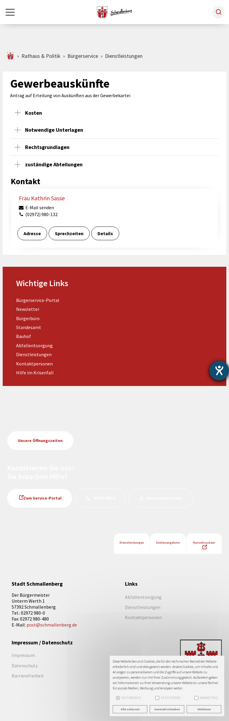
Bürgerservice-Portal (37, 300)
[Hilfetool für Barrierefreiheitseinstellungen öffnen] (219, 370)
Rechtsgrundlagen (47, 147)
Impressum (23, 655)
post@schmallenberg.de (52, 625)
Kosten (33, 112)
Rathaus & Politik (41, 55)
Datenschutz (25, 666)
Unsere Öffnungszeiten (40, 440)
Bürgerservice (82, 55)
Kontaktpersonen (34, 364)
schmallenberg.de (11, 55)
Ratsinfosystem (204, 543)
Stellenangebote (168, 543)
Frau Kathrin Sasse (42, 198)
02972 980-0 (104, 498)
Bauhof (23, 336)
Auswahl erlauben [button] (167, 709)
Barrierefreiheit (28, 676)
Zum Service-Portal (42, 498)
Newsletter (27, 309)
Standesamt (28, 327)
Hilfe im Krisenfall (35, 373)
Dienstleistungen (34, 354)
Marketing (206, 697)
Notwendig (128, 697)
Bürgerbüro (28, 318)
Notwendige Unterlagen (54, 129)
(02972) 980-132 (38, 214)
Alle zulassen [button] (130, 709)
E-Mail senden (36, 207)
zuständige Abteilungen (54, 164)
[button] (218, 11)
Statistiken (167, 697)
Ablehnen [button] (204, 709)
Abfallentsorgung (34, 345)
